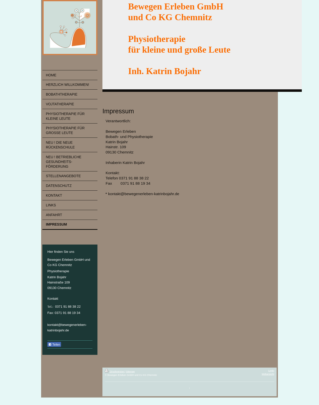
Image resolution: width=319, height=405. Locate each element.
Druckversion (115, 371)
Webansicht (268, 374)
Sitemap (130, 371)
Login (271, 370)
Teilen (54, 344)
